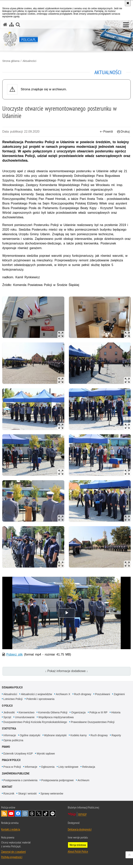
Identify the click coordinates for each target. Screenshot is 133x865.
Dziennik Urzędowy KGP (18, 753)
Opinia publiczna (13, 740)
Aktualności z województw (36, 694)
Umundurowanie (25, 717)
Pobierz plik (14, 654)
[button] (126, 25)
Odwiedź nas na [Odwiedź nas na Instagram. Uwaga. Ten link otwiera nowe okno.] (25, 813)
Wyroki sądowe (46, 753)
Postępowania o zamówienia (20, 780)
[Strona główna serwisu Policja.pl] (5, 24)
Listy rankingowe (68, 766)
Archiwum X (63, 694)
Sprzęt (7, 717)
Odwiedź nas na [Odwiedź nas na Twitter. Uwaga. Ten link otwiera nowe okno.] (39, 813)
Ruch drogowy (82, 694)
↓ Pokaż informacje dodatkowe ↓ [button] (66, 671)
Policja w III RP (98, 712)
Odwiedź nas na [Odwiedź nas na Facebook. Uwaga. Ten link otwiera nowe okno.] (18, 813)
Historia (115, 712)
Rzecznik (8, 793)
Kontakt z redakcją (10, 829)
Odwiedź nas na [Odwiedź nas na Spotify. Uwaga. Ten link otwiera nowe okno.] (53, 813)
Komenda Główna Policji (52, 712)
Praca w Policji (11, 760)
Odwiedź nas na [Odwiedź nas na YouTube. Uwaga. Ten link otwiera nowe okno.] (11, 813)
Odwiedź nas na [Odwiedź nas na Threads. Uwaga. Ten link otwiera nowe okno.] (32, 813)
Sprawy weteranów (51, 793)
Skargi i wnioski (27, 793)
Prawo (6, 747)
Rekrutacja (88, 766)
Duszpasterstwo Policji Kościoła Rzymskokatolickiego (35, 722)
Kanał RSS (4, 813)
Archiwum (83, 780)
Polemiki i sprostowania (40, 698)
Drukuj (123, 131)
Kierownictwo (26, 712)
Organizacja (78, 712)
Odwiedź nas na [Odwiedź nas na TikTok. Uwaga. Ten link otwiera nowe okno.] (46, 813)
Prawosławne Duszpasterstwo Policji (92, 722)
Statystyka (9, 728)
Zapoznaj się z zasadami (13, 851)
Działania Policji (12, 687)
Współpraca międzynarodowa (56, 717)
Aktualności (29, 60)
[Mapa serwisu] (11, 24)
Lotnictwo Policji (13, 698)
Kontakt (7, 787)
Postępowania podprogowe (57, 780)
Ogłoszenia (48, 766)
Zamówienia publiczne (16, 773)
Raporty (116, 735)
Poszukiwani (102, 694)
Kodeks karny (78, 735)
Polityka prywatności (11, 857)
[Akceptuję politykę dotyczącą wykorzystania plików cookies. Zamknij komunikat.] (128, 3)
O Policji (7, 706)
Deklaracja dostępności (80, 829)
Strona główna (11, 60)
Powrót (106, 131)
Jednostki (9, 712)
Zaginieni (119, 694)
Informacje (9, 735)
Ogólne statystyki (30, 735)
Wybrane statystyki (55, 735)
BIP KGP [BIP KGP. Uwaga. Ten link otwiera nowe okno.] (82, 814)
